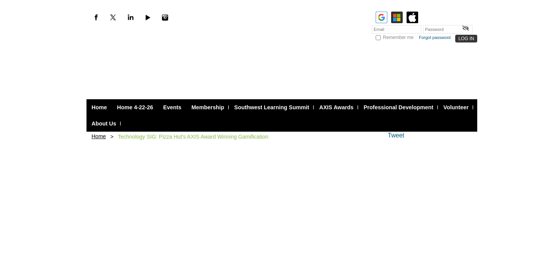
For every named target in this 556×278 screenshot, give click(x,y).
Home (99, 136)
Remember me (398, 37)
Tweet (396, 135)
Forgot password (435, 37)
